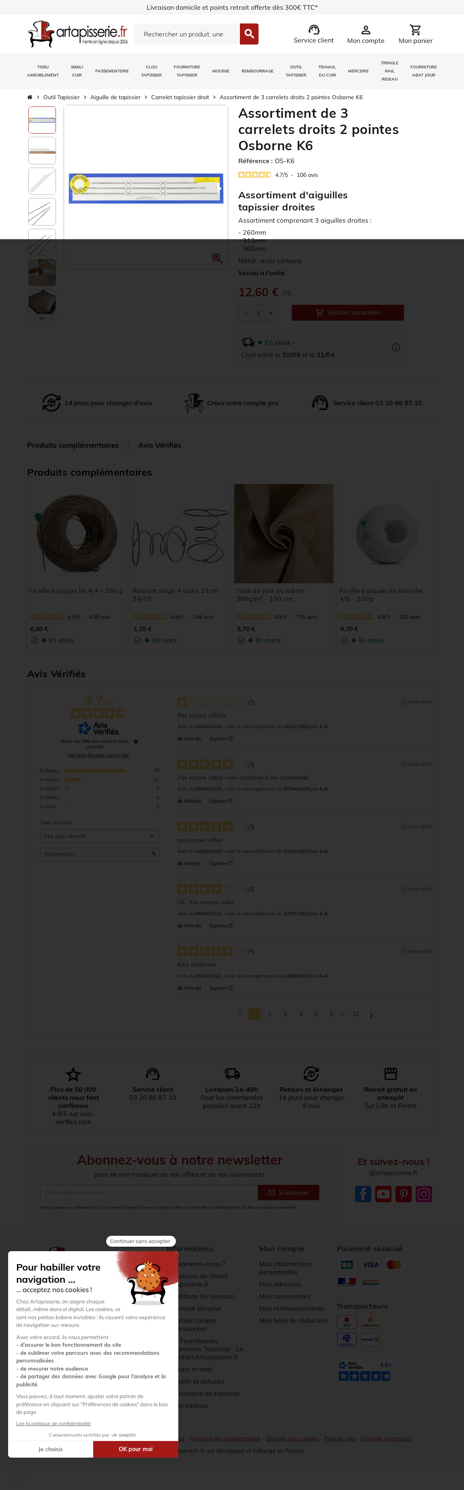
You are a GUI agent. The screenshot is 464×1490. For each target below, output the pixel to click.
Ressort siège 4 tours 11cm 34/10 (175, 595)
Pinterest (404, 1199)
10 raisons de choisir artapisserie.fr (198, 1285)
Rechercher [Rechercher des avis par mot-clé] (95, 859)
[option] (42, 120)
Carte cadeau (187, 1411)
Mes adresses (280, 1289)
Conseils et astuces (195, 1386)
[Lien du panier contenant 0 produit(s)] (416, 34)
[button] (218, 259)
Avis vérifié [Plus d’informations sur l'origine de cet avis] (420, 707)
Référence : (255, 161)
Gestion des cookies (292, 1444)
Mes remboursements (292, 1313)
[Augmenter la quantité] (271, 313)
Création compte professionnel (192, 1330)
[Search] (187, 34)
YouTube (383, 1199)
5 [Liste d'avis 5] (316, 1019)
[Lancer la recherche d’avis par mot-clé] (154, 860)
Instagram (424, 1199)
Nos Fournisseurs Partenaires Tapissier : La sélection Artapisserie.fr (205, 1354)
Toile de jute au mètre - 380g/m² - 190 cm (272, 595)
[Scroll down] (42, 318)
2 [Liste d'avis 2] (270, 1019)
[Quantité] (258, 313)
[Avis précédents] (240, 1018)
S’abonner (288, 1198)
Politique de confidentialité (225, 1444)
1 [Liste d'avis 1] (254, 1019)
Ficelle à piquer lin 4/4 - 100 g (76, 591)
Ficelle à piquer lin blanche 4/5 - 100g (381, 595)
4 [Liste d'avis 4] (300, 1019)
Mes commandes (284, 1301)
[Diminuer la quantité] (246, 313)
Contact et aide (190, 1374)
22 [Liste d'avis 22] (355, 1019)
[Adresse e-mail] (149, 1197)
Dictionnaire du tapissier (203, 1398)
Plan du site (339, 1444)
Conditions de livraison (201, 1301)
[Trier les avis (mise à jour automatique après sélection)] (99, 841)
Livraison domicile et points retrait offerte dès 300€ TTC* (232, 7)
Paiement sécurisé (194, 1313)
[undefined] (136, 747)
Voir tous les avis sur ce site (98, 760)
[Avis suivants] (371, 1019)
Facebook (363, 1199)
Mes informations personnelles (285, 1273)
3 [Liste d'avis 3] (285, 1019)
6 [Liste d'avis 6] (331, 1019)
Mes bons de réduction (293, 1326)
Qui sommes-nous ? (196, 1269)
